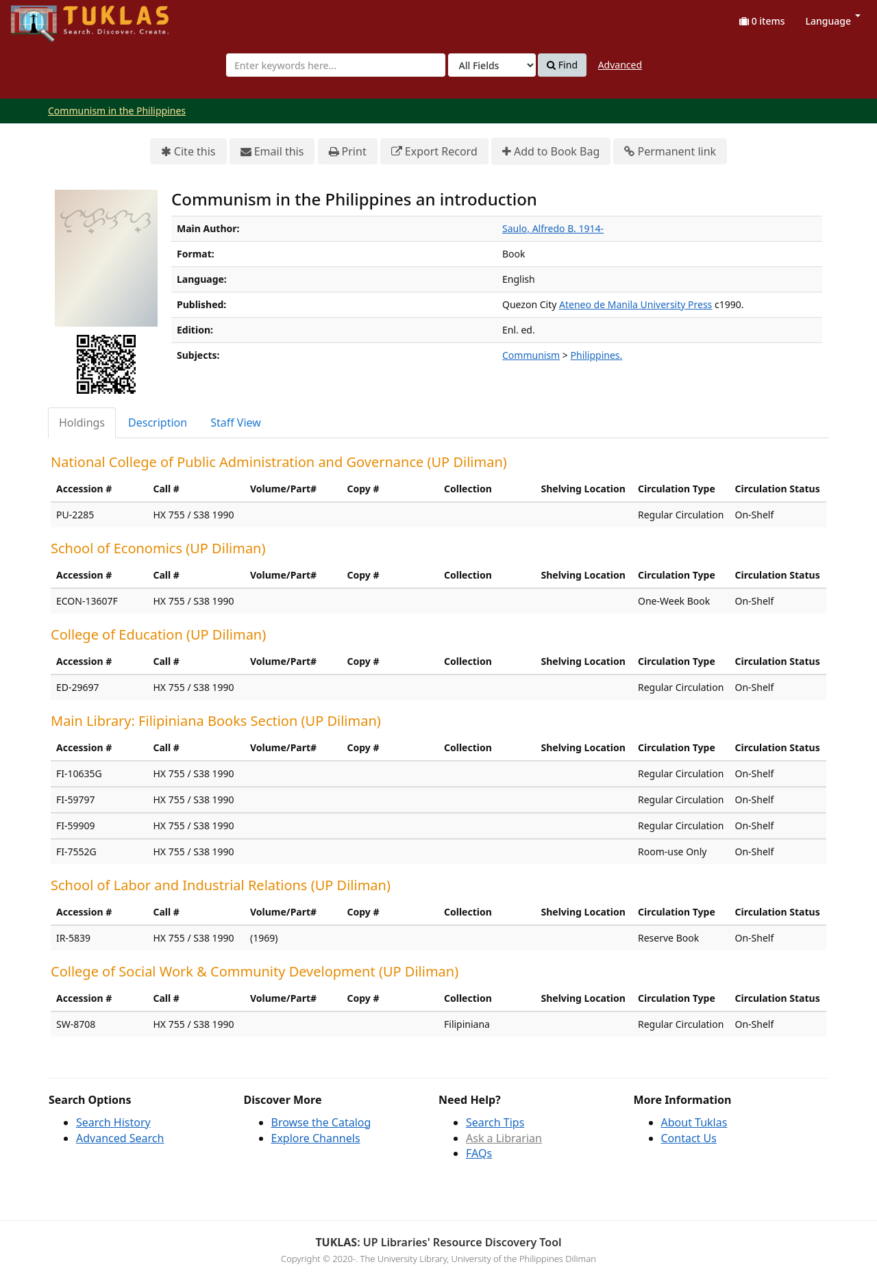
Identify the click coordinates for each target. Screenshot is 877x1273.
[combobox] (335, 65)
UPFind (44, 17)
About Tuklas (694, 1122)
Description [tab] (157, 422)
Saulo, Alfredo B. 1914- (553, 228)
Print (348, 152)
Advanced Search (120, 1138)
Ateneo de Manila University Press (635, 304)
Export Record (434, 152)
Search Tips (495, 1122)
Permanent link (670, 152)
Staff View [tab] (235, 422)
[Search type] (492, 65)
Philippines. (597, 355)
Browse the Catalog (321, 1122)
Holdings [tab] (82, 422)
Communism (531, 355)
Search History (113, 1122)
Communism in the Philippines (117, 110)
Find (562, 65)
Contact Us (689, 1138)
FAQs (479, 1153)
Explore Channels (315, 1138)
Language (833, 20)
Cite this (188, 152)
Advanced (620, 64)
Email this (272, 152)
